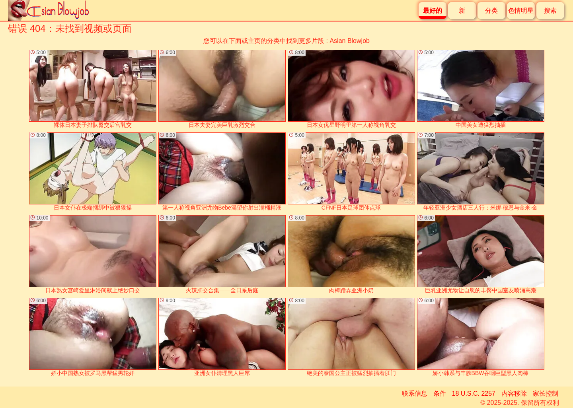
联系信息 (414, 393)
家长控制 (545, 393)
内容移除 (514, 393)
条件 (439, 393)
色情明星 (521, 10)
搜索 (550, 10)
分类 (491, 10)
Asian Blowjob (349, 40)
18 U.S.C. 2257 (473, 393)
